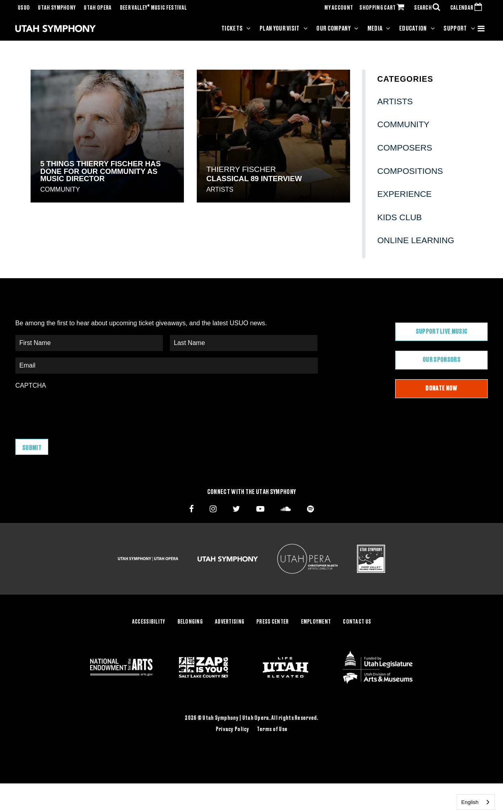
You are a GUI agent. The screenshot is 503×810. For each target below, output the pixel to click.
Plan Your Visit (280, 28)
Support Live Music (442, 332)
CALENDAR (467, 8)
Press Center (272, 622)
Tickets (232, 28)
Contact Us (357, 622)
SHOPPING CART (383, 8)
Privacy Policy (232, 729)
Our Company (333, 28)
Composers (405, 147)
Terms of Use (272, 729)
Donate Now (441, 388)
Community (60, 189)
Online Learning (415, 240)
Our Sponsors (441, 360)
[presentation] (76, 410)
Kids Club (399, 217)
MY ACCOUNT (338, 8)
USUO (24, 8)
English (469, 802)
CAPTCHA (30, 385)
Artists (219, 189)
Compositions (410, 171)
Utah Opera (97, 8)
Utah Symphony (57, 8)
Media (375, 28)
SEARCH (429, 8)
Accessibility (148, 622)
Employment (316, 622)
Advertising (229, 622)
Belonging (190, 622)
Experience (404, 193)
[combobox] (476, 802)
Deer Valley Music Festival (153, 8)
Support (455, 28)
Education (413, 28)
